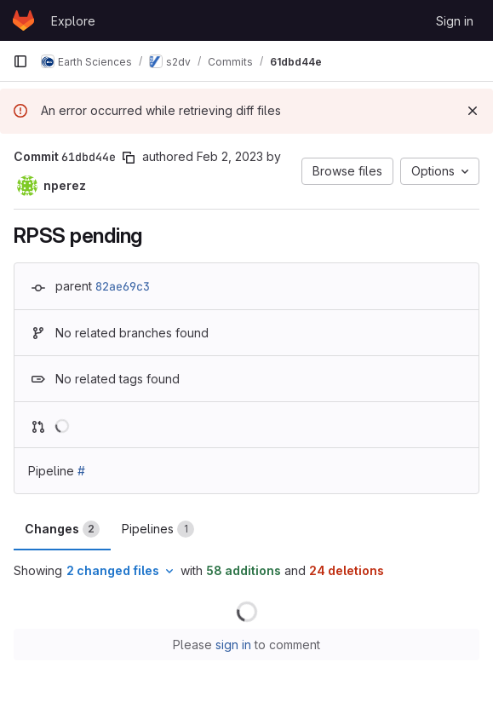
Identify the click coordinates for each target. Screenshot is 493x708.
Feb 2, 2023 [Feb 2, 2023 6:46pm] (230, 156)
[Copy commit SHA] (128, 157)
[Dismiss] (472, 111)
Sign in (454, 21)
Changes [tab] (62, 529)
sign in (233, 644)
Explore (73, 21)
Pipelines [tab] (158, 529)
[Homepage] (23, 20)
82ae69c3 (122, 286)
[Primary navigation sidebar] (20, 61)
